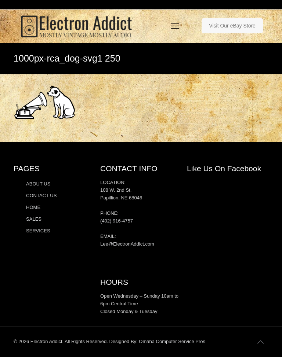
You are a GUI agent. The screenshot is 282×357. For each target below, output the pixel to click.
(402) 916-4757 (116, 221)
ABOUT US (38, 184)
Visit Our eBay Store (232, 26)
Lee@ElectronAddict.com (127, 244)
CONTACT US (41, 195)
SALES (33, 219)
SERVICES (38, 230)
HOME (33, 207)
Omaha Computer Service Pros (172, 341)
